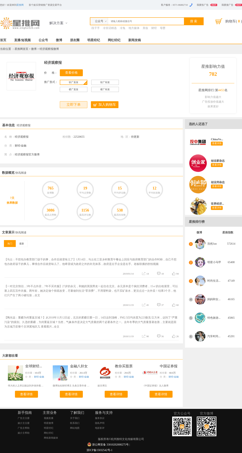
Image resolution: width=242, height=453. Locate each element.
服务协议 (99, 418)
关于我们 (74, 418)
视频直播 (48, 418)
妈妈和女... (214, 299)
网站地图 (74, 428)
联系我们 (74, 423)
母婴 (162, 28)
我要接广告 (227, 5)
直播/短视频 (22, 40)
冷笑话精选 (110, 28)
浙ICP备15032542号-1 (99, 450)
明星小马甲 (214, 262)
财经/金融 (39, 376)
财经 (154, 28)
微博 (59, 40)
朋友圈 (74, 40)
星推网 (20, 5)
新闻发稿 (134, 40)
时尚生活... (214, 280)
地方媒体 (133, 28)
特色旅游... (214, 317)
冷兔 (122, 28)
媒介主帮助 (24, 433)
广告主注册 (24, 418)
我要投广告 (203, 5)
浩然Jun (212, 243)
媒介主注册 (24, 423)
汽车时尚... (214, 336)
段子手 (95, 28)
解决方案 (56, 23)
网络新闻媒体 (51, 437)
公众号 (43, 40)
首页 (3, 40)
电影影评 (99, 428)
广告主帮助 (24, 428)
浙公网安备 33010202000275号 (110, 444)
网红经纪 (114, 40)
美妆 (145, 28)
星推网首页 (21, 48)
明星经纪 (93, 40)
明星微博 (48, 423)
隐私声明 (99, 423)
